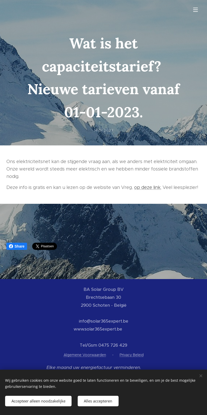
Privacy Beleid (132, 355)
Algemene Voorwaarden (85, 355)
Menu (195, 9)
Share (17, 246)
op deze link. (147, 187)
